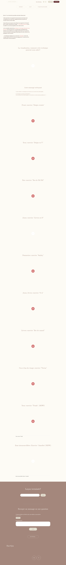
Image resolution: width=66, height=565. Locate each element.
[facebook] (43, 2)
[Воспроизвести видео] (33, 65)
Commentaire (19, 520)
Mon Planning (38, 1)
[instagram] (45, 2)
